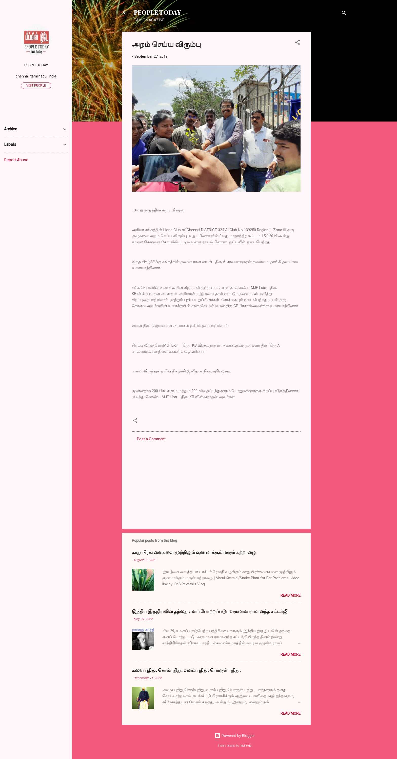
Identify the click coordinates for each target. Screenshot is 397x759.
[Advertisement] (331, 108)
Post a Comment (151, 439)
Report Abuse (16, 159)
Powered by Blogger (234, 735)
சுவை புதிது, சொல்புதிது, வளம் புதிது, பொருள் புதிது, (186, 670)
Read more (291, 595)
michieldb (245, 745)
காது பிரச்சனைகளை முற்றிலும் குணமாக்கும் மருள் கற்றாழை (193, 552)
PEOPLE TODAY (157, 12)
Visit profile (36, 85)
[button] (297, 43)
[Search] (344, 14)
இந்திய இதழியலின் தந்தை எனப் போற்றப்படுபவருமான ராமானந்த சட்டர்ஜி (209, 611)
